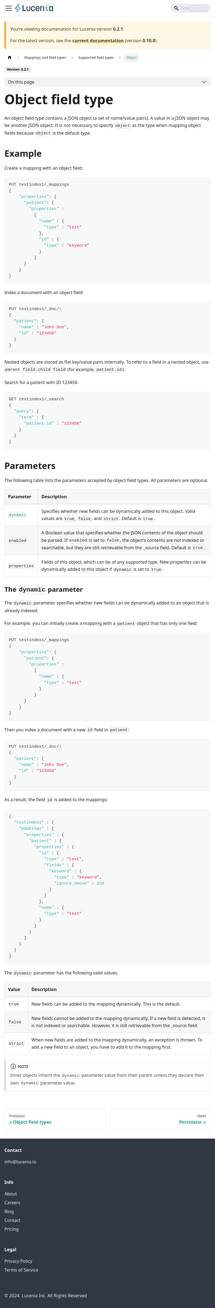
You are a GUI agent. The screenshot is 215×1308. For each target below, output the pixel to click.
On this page (21, 82)
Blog (9, 1211)
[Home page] (9, 57)
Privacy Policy (18, 1261)
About (10, 1194)
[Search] (191, 8)
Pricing (11, 1229)
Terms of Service (21, 1270)
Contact (12, 1220)
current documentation (98, 41)
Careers (12, 1203)
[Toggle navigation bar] (8, 8)
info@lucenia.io (20, 1162)
